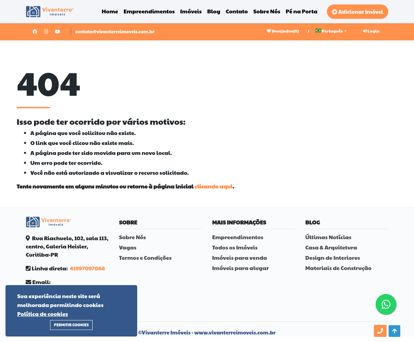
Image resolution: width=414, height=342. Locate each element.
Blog (213, 11)
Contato (237, 11)
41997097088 (87, 268)
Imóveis (191, 11)
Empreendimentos (149, 11)
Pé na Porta (301, 11)
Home (110, 11)
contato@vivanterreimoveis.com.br (114, 31)
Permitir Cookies (71, 324)
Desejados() (283, 31)
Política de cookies (42, 314)
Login (371, 31)
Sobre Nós (267, 11)
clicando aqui (213, 186)
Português (330, 31)
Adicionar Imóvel (357, 11)
